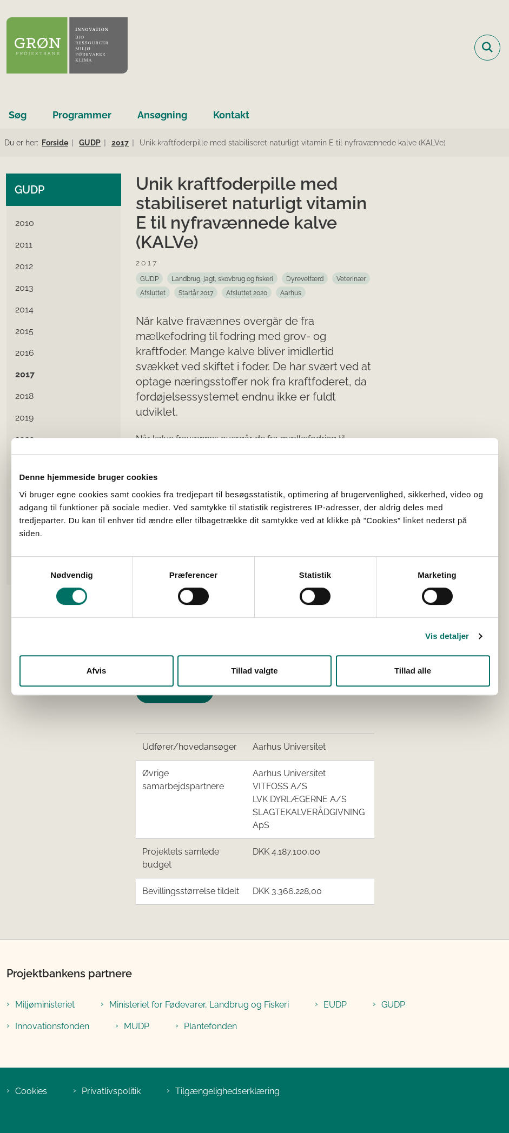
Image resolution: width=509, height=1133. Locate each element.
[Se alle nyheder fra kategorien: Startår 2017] (195, 292)
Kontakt (231, 115)
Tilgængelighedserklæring (227, 1091)
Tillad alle (412, 670)
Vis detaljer (447, 636)
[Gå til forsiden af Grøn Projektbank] (64, 47)
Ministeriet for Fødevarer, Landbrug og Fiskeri (199, 1004)
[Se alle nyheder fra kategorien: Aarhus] (291, 292)
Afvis (97, 670)
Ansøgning (162, 115)
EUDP (335, 1004)
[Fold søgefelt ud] (487, 48)
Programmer (81, 115)
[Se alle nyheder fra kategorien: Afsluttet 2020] (247, 292)
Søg (18, 115)
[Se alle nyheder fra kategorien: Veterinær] (351, 278)
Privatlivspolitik (111, 1091)
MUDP (136, 1026)
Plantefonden (210, 1026)
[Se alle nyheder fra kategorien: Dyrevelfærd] (305, 278)
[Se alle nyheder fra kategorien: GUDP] (149, 278)
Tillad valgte (254, 670)
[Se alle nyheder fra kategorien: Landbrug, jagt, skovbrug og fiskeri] (222, 278)
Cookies (31, 1091)
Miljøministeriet (45, 1004)
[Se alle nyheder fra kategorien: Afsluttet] (153, 292)
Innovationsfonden (52, 1026)
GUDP (393, 1004)
